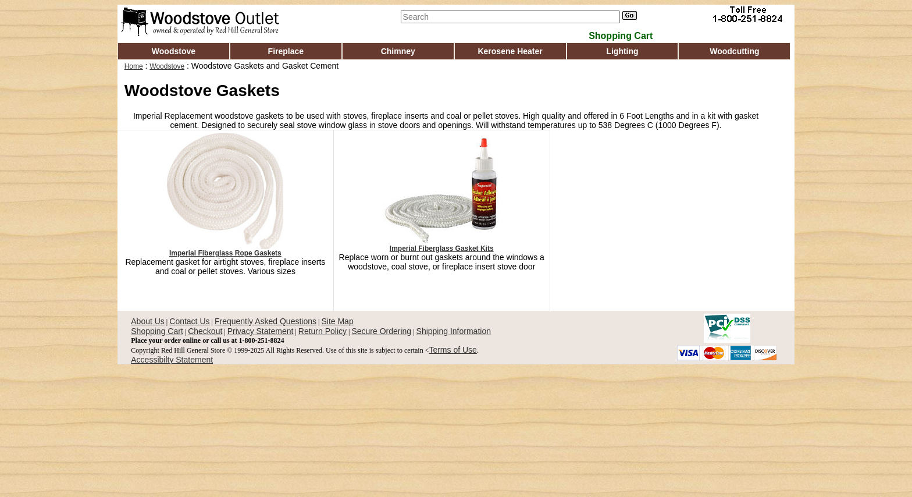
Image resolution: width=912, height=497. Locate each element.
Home (133, 66)
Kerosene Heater (510, 51)
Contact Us (189, 321)
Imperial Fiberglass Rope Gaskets (225, 253)
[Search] (510, 16)
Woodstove (173, 51)
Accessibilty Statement (172, 359)
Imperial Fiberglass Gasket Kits (442, 248)
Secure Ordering (381, 331)
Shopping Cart (157, 331)
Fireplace (286, 51)
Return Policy (322, 331)
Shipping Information (453, 331)
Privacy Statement (260, 331)
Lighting (622, 51)
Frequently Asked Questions (265, 321)
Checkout (205, 331)
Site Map (337, 321)
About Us (148, 321)
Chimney (398, 51)
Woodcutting (734, 51)
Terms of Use (452, 349)
